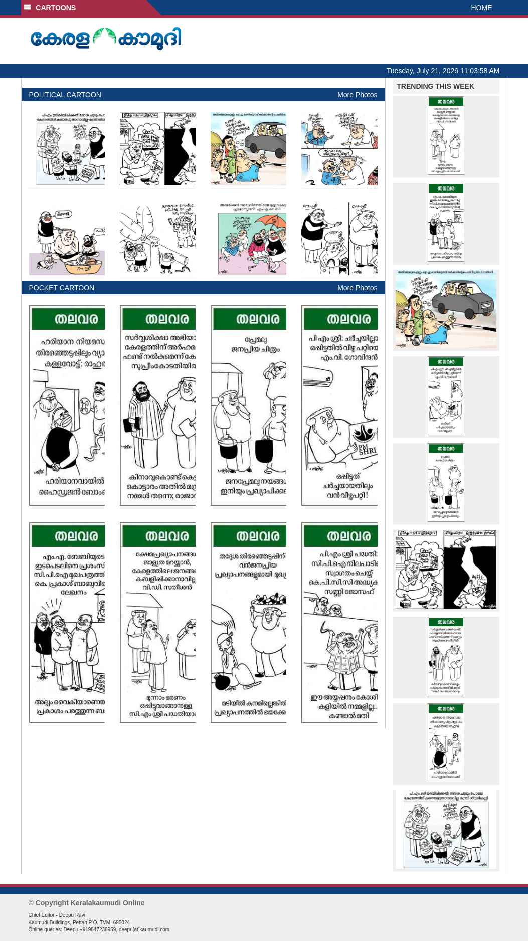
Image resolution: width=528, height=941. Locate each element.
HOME (481, 8)
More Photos (357, 95)
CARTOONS (50, 8)
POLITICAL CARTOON (65, 95)
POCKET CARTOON (62, 288)
